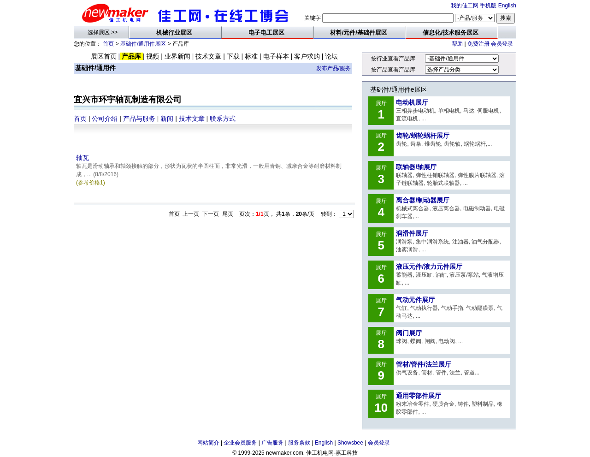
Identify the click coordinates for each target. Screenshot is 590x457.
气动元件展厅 (415, 299)
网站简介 (208, 442)
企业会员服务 (240, 442)
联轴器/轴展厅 (416, 167)
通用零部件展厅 (418, 395)
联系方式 (223, 118)
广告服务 (272, 442)
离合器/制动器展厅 (422, 200)
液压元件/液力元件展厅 (429, 266)
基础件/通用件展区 (143, 44)
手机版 (488, 5)
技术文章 (192, 118)
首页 (108, 44)
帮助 (457, 44)
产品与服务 (139, 118)
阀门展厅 (409, 333)
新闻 (166, 118)
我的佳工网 (464, 5)
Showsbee (350, 442)
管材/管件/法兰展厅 (423, 364)
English (507, 5)
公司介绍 (105, 118)
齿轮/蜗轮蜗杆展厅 (422, 135)
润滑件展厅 (412, 233)
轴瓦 (82, 157)
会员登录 (502, 44)
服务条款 (299, 442)
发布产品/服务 (333, 68)
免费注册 (478, 44)
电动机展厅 (412, 102)
